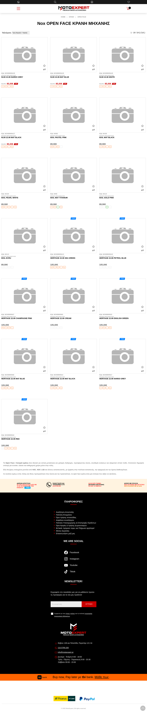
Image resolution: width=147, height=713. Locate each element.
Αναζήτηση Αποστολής (65, 512)
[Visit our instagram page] (73, 560)
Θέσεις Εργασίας (62, 531)
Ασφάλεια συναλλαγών (65, 520)
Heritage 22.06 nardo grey (122, 378)
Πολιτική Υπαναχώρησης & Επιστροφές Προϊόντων (76, 523)
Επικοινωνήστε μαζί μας (65, 534)
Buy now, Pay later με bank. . (73, 677)
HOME (63, 17)
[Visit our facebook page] (73, 554)
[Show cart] (128, 8)
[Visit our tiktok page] (73, 573)
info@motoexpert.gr (66, 652)
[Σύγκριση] (44, 69)
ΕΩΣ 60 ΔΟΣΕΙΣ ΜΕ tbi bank (133, 486)
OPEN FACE (81, 17)
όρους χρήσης (70, 613)
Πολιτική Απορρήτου (64, 515)
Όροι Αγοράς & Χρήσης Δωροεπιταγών (71, 525)
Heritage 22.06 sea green (73, 257)
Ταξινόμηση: (6, 33)
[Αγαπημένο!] (44, 65)
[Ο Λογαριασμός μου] (92, 2)
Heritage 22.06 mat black (73, 378)
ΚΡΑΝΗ (71, 17)
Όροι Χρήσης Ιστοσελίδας (66, 517)
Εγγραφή (89, 604)
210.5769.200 (63, 648)
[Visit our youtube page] (73, 566)
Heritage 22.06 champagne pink (24, 317)
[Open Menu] (18, 8)
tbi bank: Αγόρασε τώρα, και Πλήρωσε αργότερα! (75, 528)
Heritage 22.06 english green (122, 317)
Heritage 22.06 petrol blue (122, 257)
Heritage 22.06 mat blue (24, 378)
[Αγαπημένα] (128, 2)
